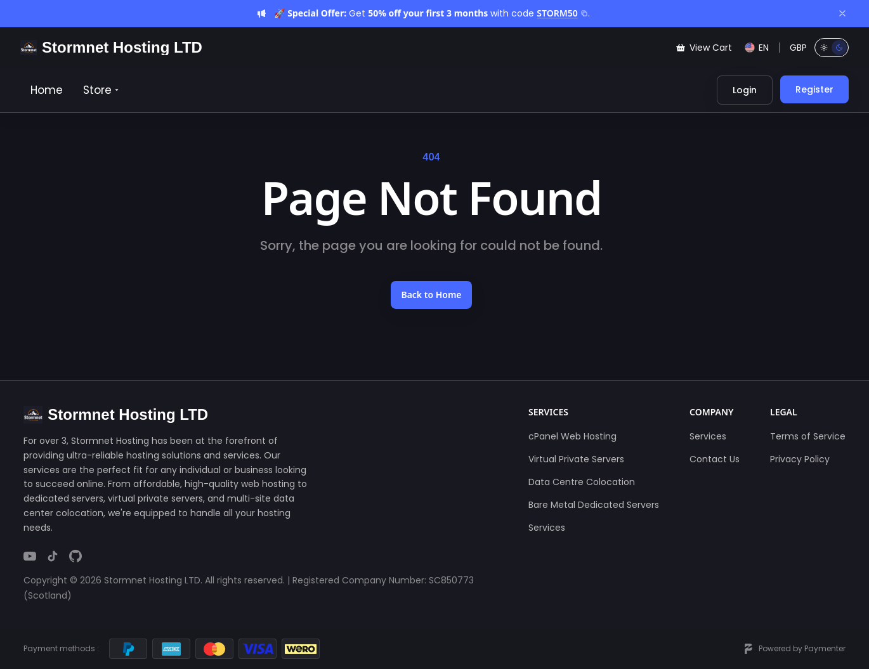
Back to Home (431, 295)
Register (814, 89)
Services (546, 527)
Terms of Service (808, 436)
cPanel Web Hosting (572, 436)
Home (46, 90)
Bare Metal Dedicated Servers (593, 504)
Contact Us (714, 459)
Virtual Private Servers (576, 459)
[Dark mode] (839, 47)
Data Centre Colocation (581, 482)
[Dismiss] (842, 13)
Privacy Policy (800, 459)
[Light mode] (824, 47)
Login (745, 90)
